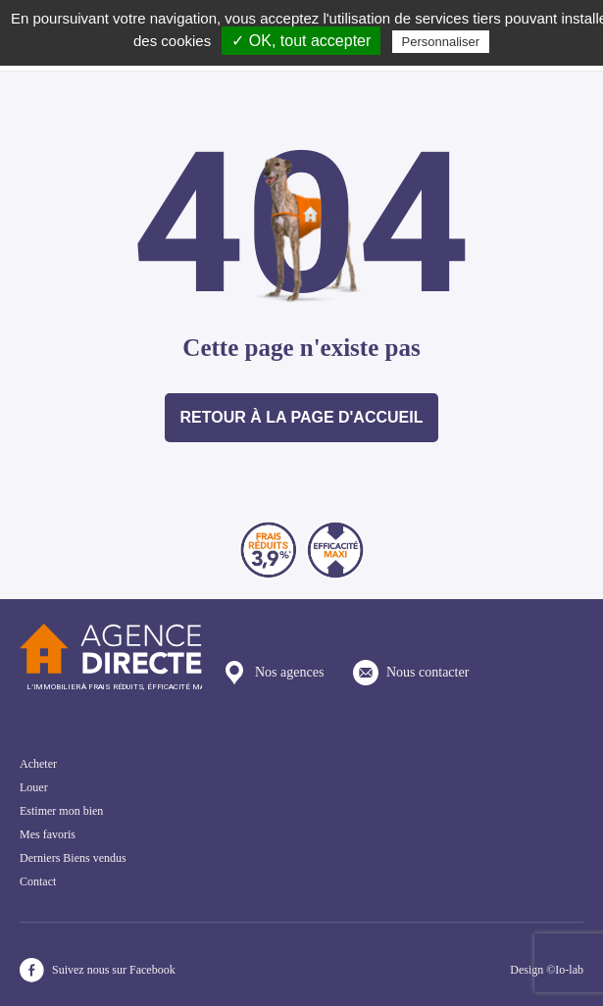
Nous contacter (411, 672)
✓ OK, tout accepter (301, 40)
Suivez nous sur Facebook (98, 970)
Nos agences (273, 672)
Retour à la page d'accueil (302, 417)
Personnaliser (441, 41)
